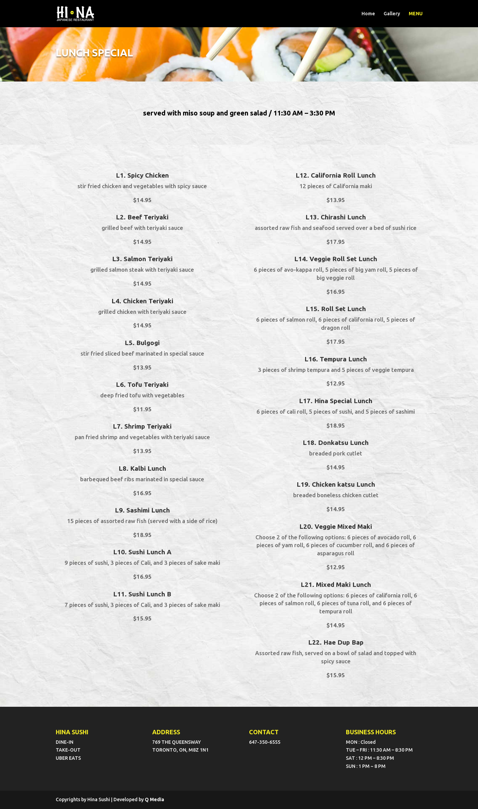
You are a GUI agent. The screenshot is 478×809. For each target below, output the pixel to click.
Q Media (154, 799)
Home (368, 13)
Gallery (392, 13)
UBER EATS (68, 758)
